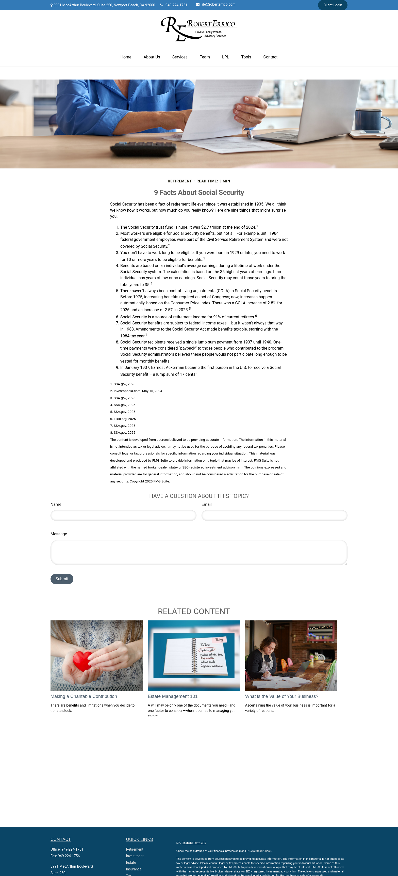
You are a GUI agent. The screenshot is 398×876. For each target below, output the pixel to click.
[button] (126, 57)
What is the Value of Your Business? (282, 696)
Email (207, 504)
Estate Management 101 (172, 696)
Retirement (134, 849)
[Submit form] (62, 579)
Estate (131, 863)
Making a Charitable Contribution (84, 696)
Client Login (332, 5)
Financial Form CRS (194, 842)
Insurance (134, 869)
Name (56, 504)
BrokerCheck (263, 851)
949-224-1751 (173, 5)
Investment (135, 856)
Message (59, 533)
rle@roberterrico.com (216, 4)
